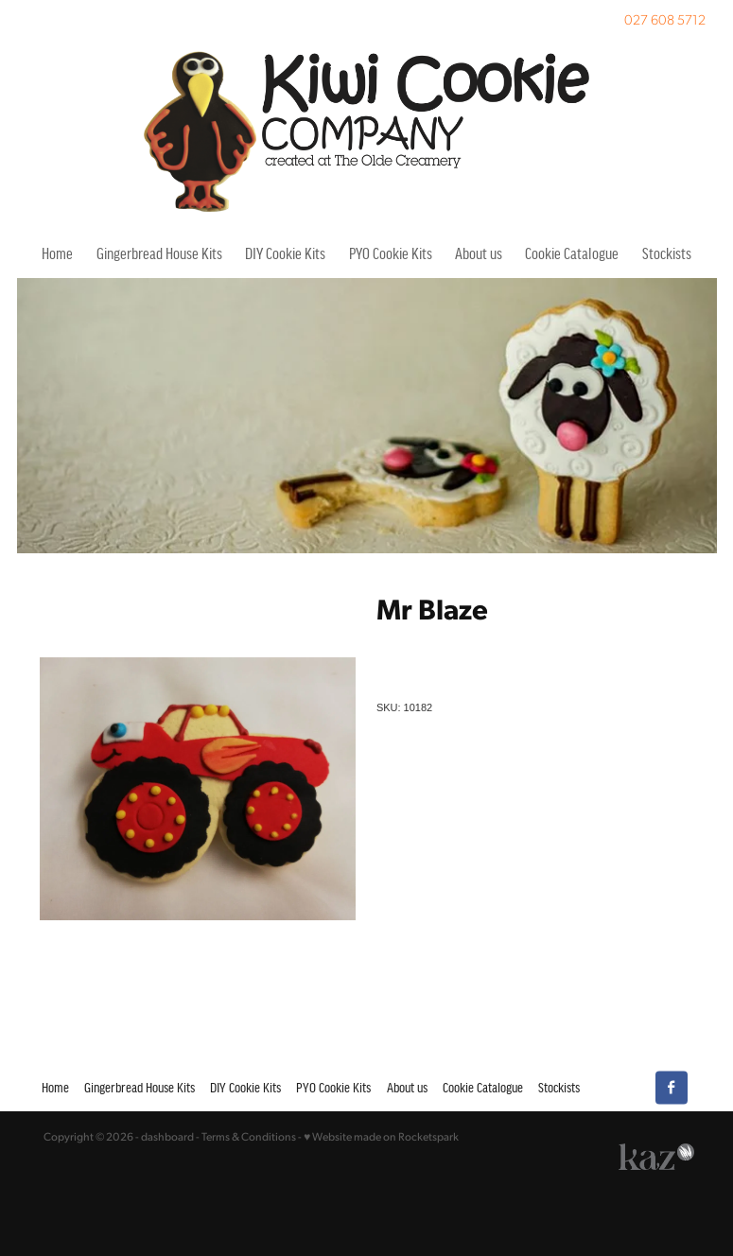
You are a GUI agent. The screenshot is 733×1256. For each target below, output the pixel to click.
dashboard (167, 1136)
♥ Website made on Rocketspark (381, 1136)
